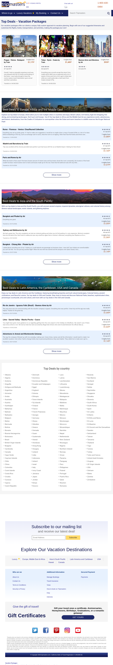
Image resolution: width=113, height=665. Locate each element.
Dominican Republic (40, 381)
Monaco (63, 418)
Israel (34, 464)
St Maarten (91, 424)
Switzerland (91, 433)
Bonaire (8, 430)
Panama (63, 458)
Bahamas (8, 409)
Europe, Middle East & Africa (34, 559)
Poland (62, 470)
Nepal (62, 433)
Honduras (36, 443)
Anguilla (8, 384)
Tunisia (90, 449)
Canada (8, 452)
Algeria (7, 378)
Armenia (8, 393)
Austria (7, 403)
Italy (34, 467)
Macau (62, 390)
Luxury (15, 559)
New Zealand (65, 440)
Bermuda (8, 424)
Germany (35, 418)
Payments (84, 577)
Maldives (63, 403)
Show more (56, 175)
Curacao (8, 480)
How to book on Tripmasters (56, 589)
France (35, 409)
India (34, 455)
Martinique (64, 409)
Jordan (35, 480)
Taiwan (90, 437)
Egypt (34, 387)
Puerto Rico (64, 477)
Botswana (9, 437)
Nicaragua (64, 443)
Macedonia (64, 393)
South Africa (92, 403)
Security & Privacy (19, 589)
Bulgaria (8, 446)
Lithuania (63, 384)
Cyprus (7, 483)
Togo (89, 446)
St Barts (90, 415)
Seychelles (91, 390)
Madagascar (64, 396)
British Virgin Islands (13, 443)
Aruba (7, 396)
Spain (89, 409)
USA (88, 467)
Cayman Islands (11, 458)
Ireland (35, 461)
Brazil (7, 440)
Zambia (90, 477)
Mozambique (65, 427)
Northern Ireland (66, 449)
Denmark (35, 375)
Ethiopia (35, 396)
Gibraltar (35, 424)
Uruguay (90, 461)
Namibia (63, 430)
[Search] (86, 13)
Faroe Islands (37, 399)
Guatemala (36, 437)
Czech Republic (11, 486)
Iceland (35, 452)
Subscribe (73, 537)
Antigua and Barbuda (13, 387)
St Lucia (90, 421)
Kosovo (35, 486)
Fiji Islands (36, 403)
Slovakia (90, 396)
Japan (34, 477)
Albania (8, 375)
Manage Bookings (53, 577)
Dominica (36, 378)
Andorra (8, 381)
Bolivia (7, 427)
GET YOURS (78, 617)
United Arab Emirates (95, 458)
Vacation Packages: (11, 663)
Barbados (8, 415)
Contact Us (16, 581)
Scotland (90, 381)
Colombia (8, 467)
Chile (7, 461)
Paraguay (63, 461)
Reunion (63, 483)
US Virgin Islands (93, 464)
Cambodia (9, 449)
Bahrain (8, 412)
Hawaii (35, 440)
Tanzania (90, 440)
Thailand (90, 443)
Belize (7, 421)
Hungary (35, 449)
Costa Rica (9, 474)
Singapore (91, 393)
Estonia (35, 393)
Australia (8, 399)
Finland (35, 406)
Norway (63, 452)
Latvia (62, 378)
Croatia (7, 477)
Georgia (35, 415)
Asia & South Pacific (57, 559)
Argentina (8, 390)
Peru (61, 464)
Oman (62, 455)
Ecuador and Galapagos (41, 384)
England (35, 390)
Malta (62, 406)
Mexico (62, 415)
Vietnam (90, 470)
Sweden (90, 430)
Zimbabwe (91, 480)
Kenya (34, 483)
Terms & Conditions (19, 585)
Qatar (62, 480)
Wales (89, 474)
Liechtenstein (65, 381)
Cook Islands (10, 470)
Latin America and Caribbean (81, 559)
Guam (34, 433)
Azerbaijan (9, 406)
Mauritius (63, 412)
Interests (50, 597)
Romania (63, 486)
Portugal (63, 474)
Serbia (89, 387)
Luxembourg (64, 387)
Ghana (34, 421)
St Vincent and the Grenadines (98, 427)
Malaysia (63, 399)
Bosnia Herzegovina (12, 433)
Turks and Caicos (93, 455)
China (7, 464)
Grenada (35, 430)
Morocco (63, 424)
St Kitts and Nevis (94, 418)
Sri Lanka (90, 412)
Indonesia (36, 458)
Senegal (90, 384)
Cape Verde (9, 455)
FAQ (48, 593)
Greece (35, 427)
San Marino (91, 378)
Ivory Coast (36, 470)
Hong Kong (36, 446)
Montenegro (64, 421)
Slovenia (90, 399)
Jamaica (35, 474)
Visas (49, 585)
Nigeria (62, 446)
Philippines (64, 467)
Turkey (89, 452)
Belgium (8, 418)
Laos (62, 375)
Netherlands (64, 437)
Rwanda (90, 375)
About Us (16, 577)
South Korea (92, 406)
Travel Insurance (52, 581)
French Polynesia (38, 412)
